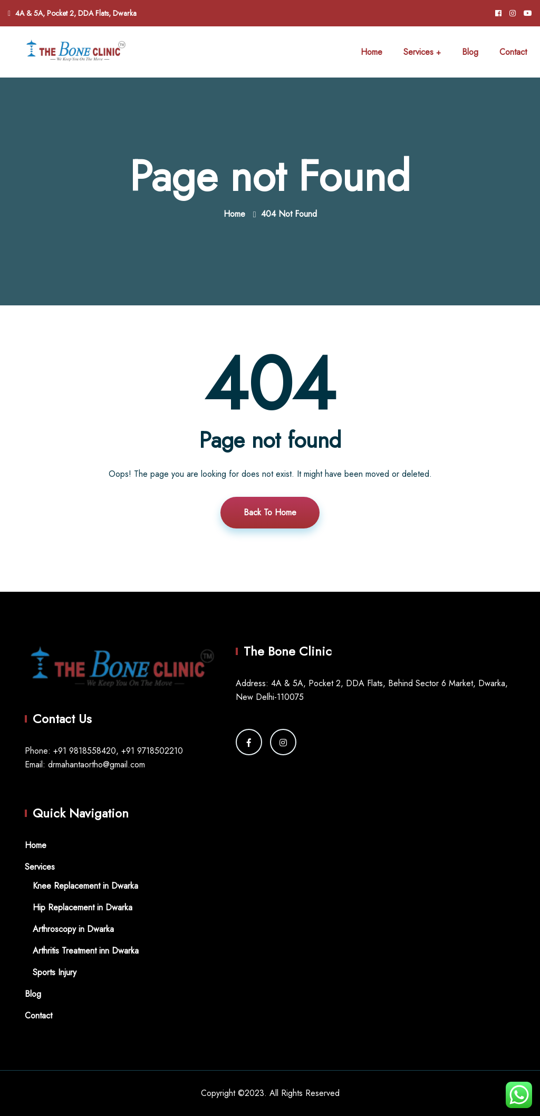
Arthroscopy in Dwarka (73, 929)
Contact (513, 52)
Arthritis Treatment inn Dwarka (86, 951)
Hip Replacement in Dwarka (82, 907)
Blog (470, 52)
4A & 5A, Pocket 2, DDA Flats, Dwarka (76, 13)
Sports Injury (54, 972)
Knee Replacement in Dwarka (85, 886)
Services (418, 52)
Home (371, 52)
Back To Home (270, 512)
